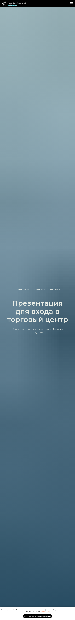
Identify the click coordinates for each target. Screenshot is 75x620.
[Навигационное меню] (71, 3)
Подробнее (45, 612)
